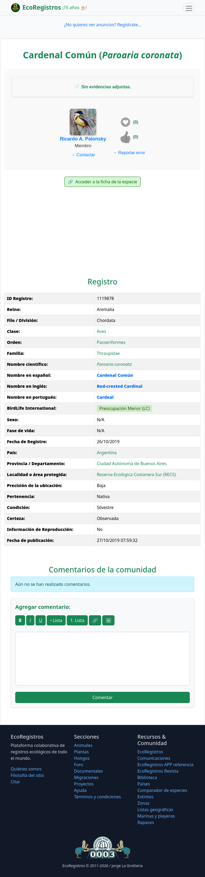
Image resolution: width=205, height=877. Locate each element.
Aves (101, 331)
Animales (83, 745)
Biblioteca (147, 777)
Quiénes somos (26, 769)
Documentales (88, 771)
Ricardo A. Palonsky (83, 139)
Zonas (143, 803)
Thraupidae (108, 353)
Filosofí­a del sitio (27, 775)
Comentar (102, 697)
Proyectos (83, 784)
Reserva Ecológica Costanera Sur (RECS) (136, 474)
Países (143, 784)
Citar (15, 782)
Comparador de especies (162, 790)
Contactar (83, 155)
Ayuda (80, 790)
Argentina (107, 452)
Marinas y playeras (156, 816)
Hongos (82, 758)
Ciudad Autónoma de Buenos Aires (132, 463)
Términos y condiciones (97, 797)
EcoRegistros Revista (158, 771)
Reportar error (129, 152)
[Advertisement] (102, 233)
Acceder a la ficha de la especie (102, 182)
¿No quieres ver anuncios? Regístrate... (102, 25)
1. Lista (77, 620)
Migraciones (86, 777)
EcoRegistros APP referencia (165, 765)
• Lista (56, 620)
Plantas (81, 752)
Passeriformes (111, 342)
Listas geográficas (155, 810)
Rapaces (145, 822)
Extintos (145, 797)
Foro (78, 765)
